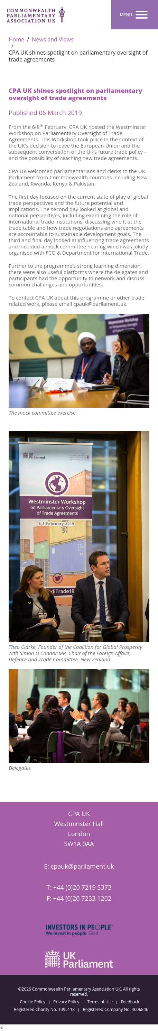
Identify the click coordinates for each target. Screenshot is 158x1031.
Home (16, 39)
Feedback (130, 1002)
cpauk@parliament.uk (82, 866)
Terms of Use (100, 1002)
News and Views (52, 39)
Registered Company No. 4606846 (115, 1009)
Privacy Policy (66, 1002)
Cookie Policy (32, 1002)
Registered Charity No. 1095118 (44, 1009)
